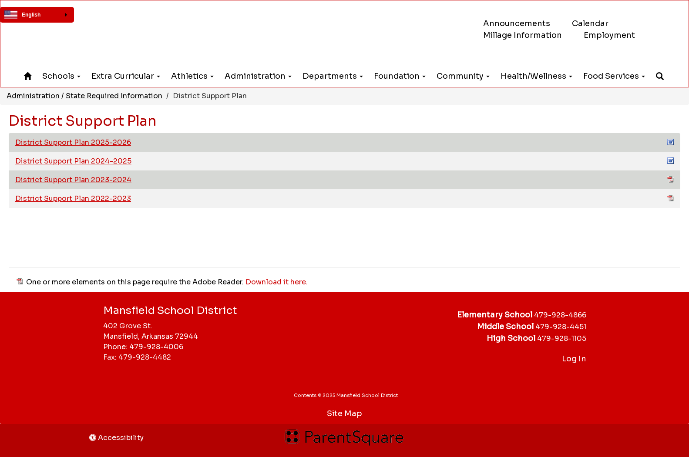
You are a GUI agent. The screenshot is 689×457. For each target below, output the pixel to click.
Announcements (516, 23)
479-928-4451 (560, 326)
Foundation (400, 76)
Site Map (344, 413)
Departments (332, 76)
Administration (258, 76)
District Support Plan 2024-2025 (344, 161)
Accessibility (116, 437)
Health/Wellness (536, 76)
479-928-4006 (156, 346)
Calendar (590, 23)
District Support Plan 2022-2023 (344, 198)
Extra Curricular (125, 76)
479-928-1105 (561, 338)
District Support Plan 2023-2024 (344, 179)
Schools (61, 76)
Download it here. (276, 282)
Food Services (614, 76)
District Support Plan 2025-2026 (344, 142)
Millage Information (522, 35)
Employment (609, 35)
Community (463, 76)
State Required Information (114, 95)
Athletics (192, 76)
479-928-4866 (560, 315)
